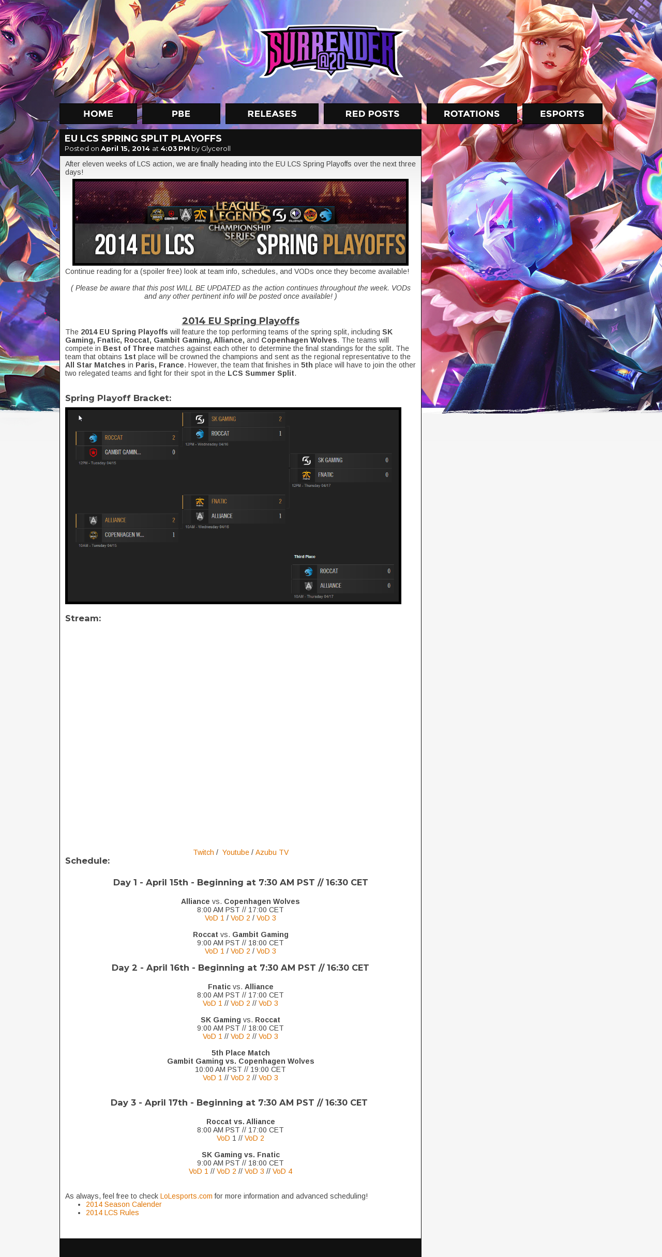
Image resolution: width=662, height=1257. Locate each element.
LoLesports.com (186, 1196)
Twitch (203, 852)
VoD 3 (266, 918)
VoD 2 (240, 918)
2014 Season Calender (124, 1204)
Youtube (235, 852)
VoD (223, 1138)
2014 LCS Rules (112, 1212)
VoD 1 (214, 918)
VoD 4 (282, 1171)
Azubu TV (272, 852)
